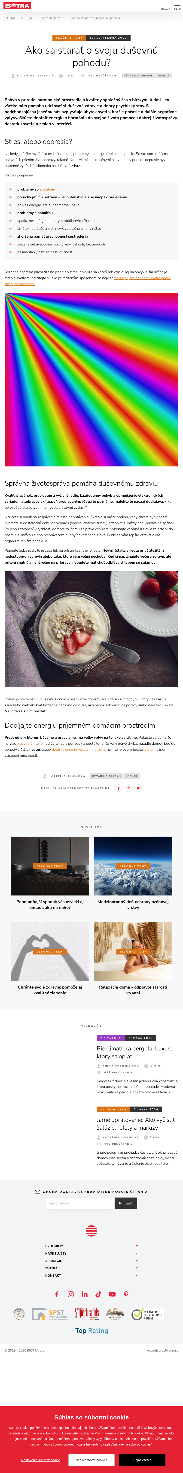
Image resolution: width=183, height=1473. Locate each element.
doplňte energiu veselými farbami (79, 865)
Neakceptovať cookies (91, 1460)
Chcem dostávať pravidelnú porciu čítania (95, 1307)
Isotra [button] (51, 1384)
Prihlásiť (128, 1318)
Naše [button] (55, 1369)
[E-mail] (80, 1319)
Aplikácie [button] (53, 1376)
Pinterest (128, 903)
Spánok (163, 75)
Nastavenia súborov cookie (40, 1460)
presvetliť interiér (30, 859)
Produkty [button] (54, 1361)
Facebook (118, 903)
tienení (150, 865)
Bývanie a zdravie (138, 75)
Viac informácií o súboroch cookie (119, 1433)
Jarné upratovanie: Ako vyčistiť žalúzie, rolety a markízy (137, 1239)
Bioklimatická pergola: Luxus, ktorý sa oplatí (135, 1168)
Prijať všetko (142, 1460)
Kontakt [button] (53, 1391)
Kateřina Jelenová (35, 75)
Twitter (138, 903)
